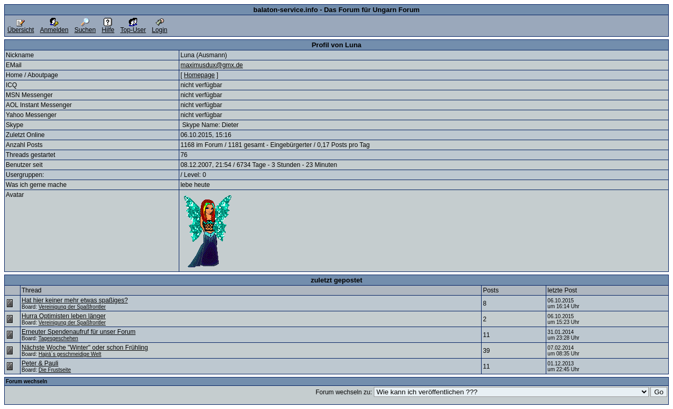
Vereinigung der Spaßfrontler (72, 307)
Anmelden (54, 27)
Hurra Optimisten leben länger (64, 316)
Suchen (85, 27)
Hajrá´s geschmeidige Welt (69, 354)
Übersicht (20, 27)
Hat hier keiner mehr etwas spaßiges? (75, 300)
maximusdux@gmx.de (211, 65)
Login (159, 27)
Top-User (133, 27)
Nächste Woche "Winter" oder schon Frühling (85, 347)
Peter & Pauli (40, 363)
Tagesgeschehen (58, 338)
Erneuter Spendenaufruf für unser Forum (79, 331)
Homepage (199, 75)
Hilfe (107, 27)
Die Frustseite (54, 370)
